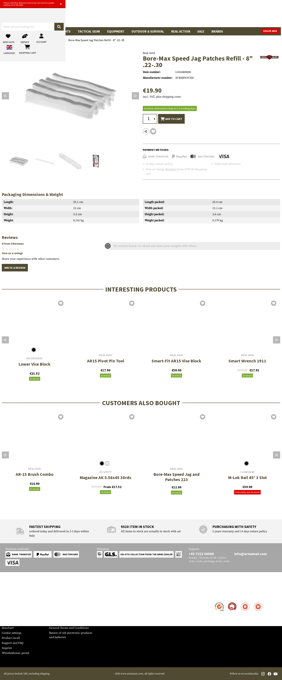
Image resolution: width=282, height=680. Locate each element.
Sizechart (8, 628)
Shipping (171, 169)
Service (8, 595)
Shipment (8, 608)
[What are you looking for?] (127, 15)
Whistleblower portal (15, 653)
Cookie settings (11, 633)
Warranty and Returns (16, 618)
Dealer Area (271, 31)
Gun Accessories (34, 31)
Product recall (11, 638)
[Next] (135, 95)
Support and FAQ (12, 643)
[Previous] (5, 95)
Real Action (180, 31)
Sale (200, 31)
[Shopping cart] (258, 15)
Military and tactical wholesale (69, 608)
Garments (62, 31)
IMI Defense (34, 358)
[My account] (224, 15)
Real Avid (149, 53)
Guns (9, 31)
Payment (7, 613)
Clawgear (247, 472)
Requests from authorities (65, 613)
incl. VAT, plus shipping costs (162, 97)
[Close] (177, 3)
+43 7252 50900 (201, 553)
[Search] (176, 15)
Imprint (7, 648)
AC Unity (105, 472)
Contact (7, 603)
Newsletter (9, 623)
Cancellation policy (61, 623)
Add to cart (171, 119)
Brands (217, 31)
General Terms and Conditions (69, 628)
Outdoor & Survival (147, 31)
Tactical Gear (89, 31)
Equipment (115, 31)
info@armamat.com (250, 553)
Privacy (54, 618)
